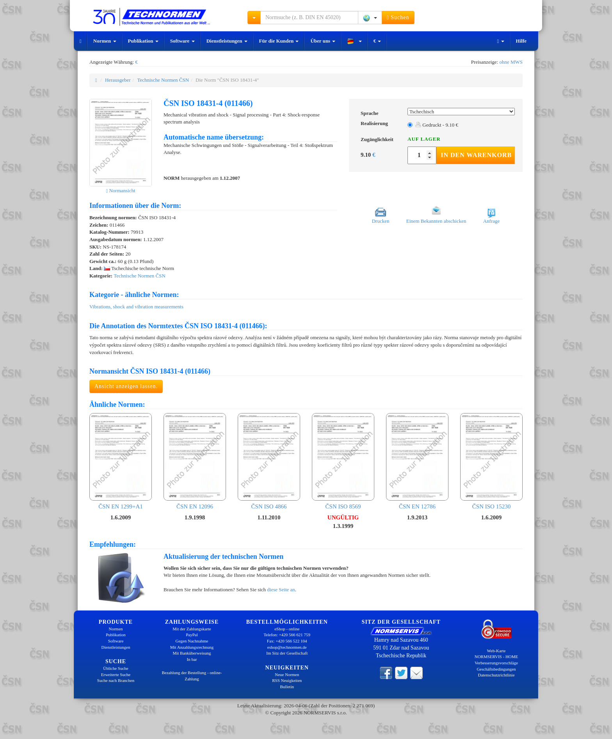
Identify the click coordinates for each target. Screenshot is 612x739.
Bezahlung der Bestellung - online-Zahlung (192, 675)
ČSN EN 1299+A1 (120, 461)
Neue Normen (287, 674)
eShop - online (286, 628)
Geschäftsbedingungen (496, 669)
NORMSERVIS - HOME (496, 656)
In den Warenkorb (476, 155)
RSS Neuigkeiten (287, 680)
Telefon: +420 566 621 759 (286, 634)
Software (182, 41)
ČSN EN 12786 (417, 461)
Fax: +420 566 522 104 (287, 641)
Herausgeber (118, 80)
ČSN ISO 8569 (343, 461)
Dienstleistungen (226, 41)
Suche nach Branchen (115, 680)
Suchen (398, 17)
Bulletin (287, 686)
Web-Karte (496, 650)
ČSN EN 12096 (195, 461)
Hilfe (521, 41)
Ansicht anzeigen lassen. (126, 386)
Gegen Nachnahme (192, 641)
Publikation (143, 41)
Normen (104, 41)
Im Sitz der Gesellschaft (287, 653)
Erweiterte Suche (115, 674)
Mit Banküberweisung (192, 653)
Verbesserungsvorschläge (496, 662)
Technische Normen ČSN (163, 80)
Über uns (322, 41)
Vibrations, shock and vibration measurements (136, 307)
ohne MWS (511, 62)
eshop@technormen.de (287, 647)
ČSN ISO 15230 (491, 461)
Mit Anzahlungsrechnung (192, 647)
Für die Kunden (279, 41)
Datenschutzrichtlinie (496, 675)
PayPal (192, 634)
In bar (192, 659)
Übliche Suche (115, 668)
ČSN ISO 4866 (269, 461)
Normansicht (120, 190)
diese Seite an (281, 589)
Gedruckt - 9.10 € (436, 125)
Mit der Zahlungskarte (192, 628)
